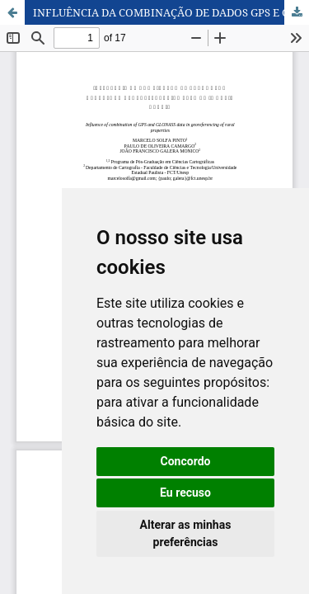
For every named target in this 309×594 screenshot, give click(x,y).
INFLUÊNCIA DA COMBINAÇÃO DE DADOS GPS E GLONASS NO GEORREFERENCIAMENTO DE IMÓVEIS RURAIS (171, 12)
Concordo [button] (186, 461)
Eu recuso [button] (185, 492)
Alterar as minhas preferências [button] (186, 533)
